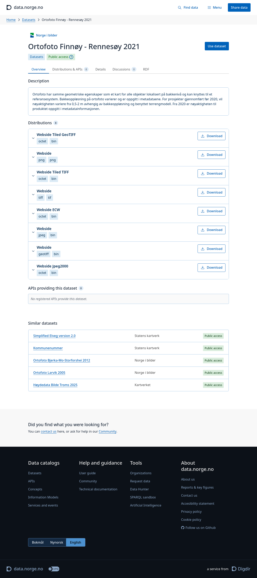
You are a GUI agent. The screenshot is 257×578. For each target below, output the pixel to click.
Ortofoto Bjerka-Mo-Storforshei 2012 (61, 360)
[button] (128, 138)
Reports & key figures (197, 487)
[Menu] (214, 7)
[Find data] (187, 7)
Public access (58, 57)
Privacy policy (191, 512)
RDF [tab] (146, 69)
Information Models (43, 497)
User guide (87, 473)
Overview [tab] (39, 69)
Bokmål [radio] (38, 542)
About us (188, 479)
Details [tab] (100, 69)
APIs (31, 481)
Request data (140, 481)
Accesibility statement (197, 503)
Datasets (28, 20)
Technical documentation (98, 489)
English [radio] (75, 542)
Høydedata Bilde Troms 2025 (55, 385)
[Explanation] (71, 57)
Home (11, 20)
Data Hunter (139, 489)
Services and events (43, 505)
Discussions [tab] (124, 69)
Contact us (189, 495)
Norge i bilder (43, 35)
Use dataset (217, 46)
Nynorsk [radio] (56, 542)
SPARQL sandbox (143, 497)
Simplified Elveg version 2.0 (54, 336)
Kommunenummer (48, 348)
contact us (48, 431)
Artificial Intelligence (145, 505)
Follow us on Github (198, 528)
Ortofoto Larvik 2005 (49, 372)
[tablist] (128, 69)
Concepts (35, 489)
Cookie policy (191, 520)
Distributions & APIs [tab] (70, 69)
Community (107, 431)
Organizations (140, 473)
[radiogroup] (56, 542)
